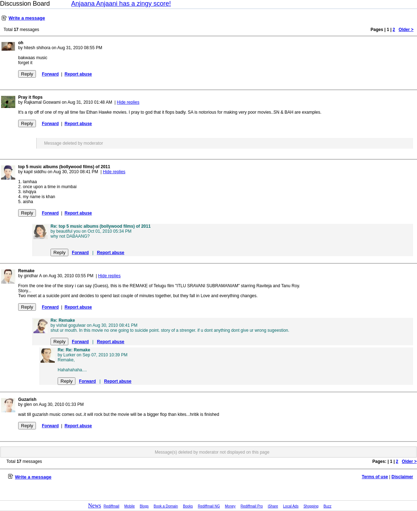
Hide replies (128, 102)
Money (230, 506)
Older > (405, 29)
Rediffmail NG (209, 506)
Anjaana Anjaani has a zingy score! (121, 3)
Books (188, 506)
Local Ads (291, 506)
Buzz (327, 506)
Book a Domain (166, 506)
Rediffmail (111, 506)
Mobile (129, 506)
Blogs (144, 506)
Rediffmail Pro (252, 506)
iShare (273, 506)
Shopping (310, 506)
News (94, 505)
